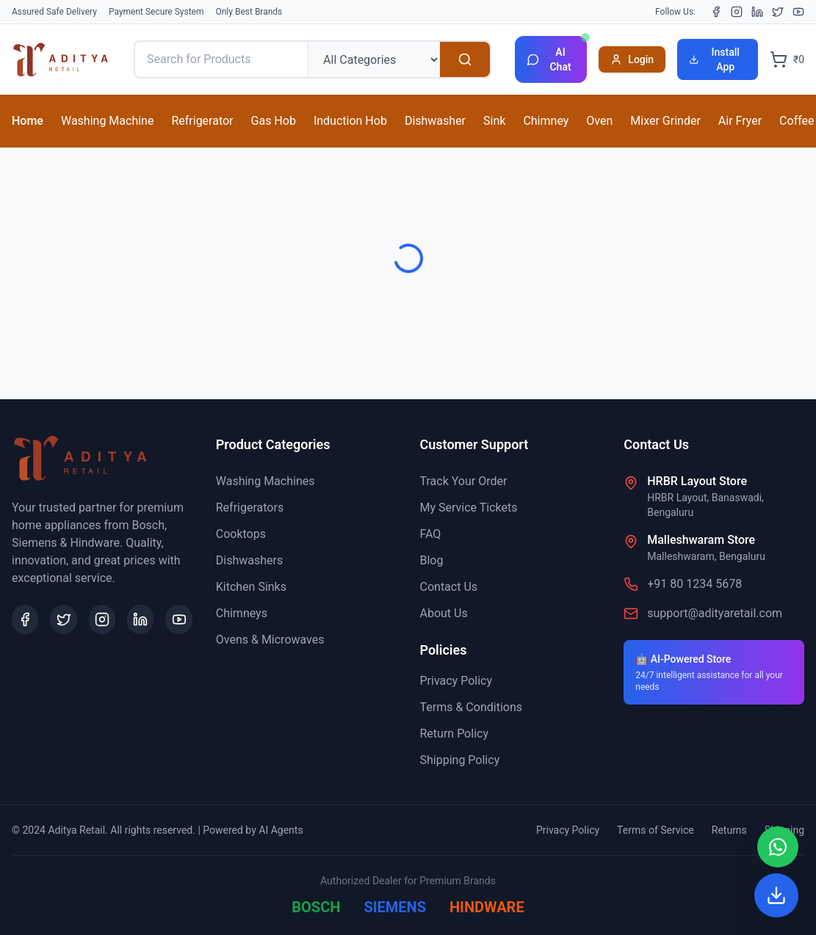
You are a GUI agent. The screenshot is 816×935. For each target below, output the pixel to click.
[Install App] (776, 895)
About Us (444, 613)
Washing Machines (265, 481)
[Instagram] (737, 12)
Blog (432, 560)
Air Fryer (740, 121)
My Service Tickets (469, 507)
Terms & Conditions (471, 707)
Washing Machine (107, 121)
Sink (494, 121)
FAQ (430, 534)
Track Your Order (464, 481)
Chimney (545, 121)
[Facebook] (716, 12)
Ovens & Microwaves (270, 640)
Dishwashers (249, 560)
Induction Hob (350, 121)
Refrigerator (202, 121)
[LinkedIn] (757, 12)
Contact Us (449, 587)
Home (27, 121)
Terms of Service (655, 830)
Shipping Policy (460, 760)
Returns (729, 830)
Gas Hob (273, 121)
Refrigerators (250, 507)
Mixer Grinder (665, 121)
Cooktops (241, 534)
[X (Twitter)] (778, 12)
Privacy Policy (456, 681)
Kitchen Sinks (251, 587)
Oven (599, 121)
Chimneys (241, 613)
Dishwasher (435, 121)
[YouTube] (798, 12)
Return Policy (454, 734)
